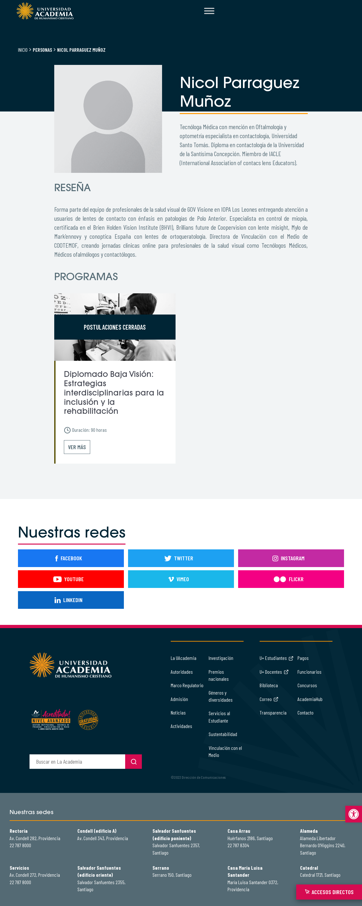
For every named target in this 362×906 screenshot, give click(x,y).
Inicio (23, 50)
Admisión (179, 699)
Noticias (178, 712)
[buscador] (77, 761)
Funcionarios (309, 672)
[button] (353, 814)
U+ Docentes (274, 672)
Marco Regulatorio (187, 685)
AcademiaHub (310, 699)
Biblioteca (269, 685)
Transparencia (273, 712)
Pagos (303, 658)
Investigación (221, 658)
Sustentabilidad (223, 734)
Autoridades (182, 672)
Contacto (305, 712)
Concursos (307, 685)
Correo (269, 699)
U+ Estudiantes (277, 658)
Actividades (181, 726)
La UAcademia (183, 658)
